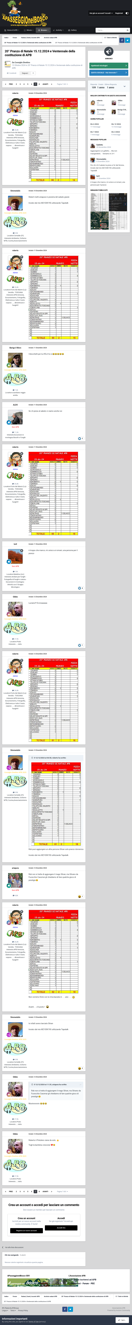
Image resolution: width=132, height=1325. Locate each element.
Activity (58, 30)
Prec (11, 84)
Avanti (45, 84)
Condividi (11, 73)
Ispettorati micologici (99, 66)
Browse (44, 30)
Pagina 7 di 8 (62, 84)
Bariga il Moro (15, 348)
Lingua (5, 1310)
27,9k (15, 639)
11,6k (15, 432)
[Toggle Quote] (32, 758)
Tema (13, 1310)
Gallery (74, 30)
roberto (15, 93)
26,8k (15, 130)
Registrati (119, 13)
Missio (29, 30)
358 (15, 233)
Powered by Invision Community (118, 1310)
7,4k (15, 390)
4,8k (15, 895)
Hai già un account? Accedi (101, 13)
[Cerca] (103, 30)
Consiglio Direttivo (22, 62)
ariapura (15, 868)
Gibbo (15, 597)
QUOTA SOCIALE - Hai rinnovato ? (104, 73)
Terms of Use (33, 1322)
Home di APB (12, 30)
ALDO (15, 405)
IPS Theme (6, 1308)
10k (15, 572)
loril (15, 544)
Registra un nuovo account (26, 1231)
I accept (122, 1320)
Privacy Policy (23, 1310)
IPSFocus (15, 1308)
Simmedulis (15, 191)
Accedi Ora (61, 1228)
